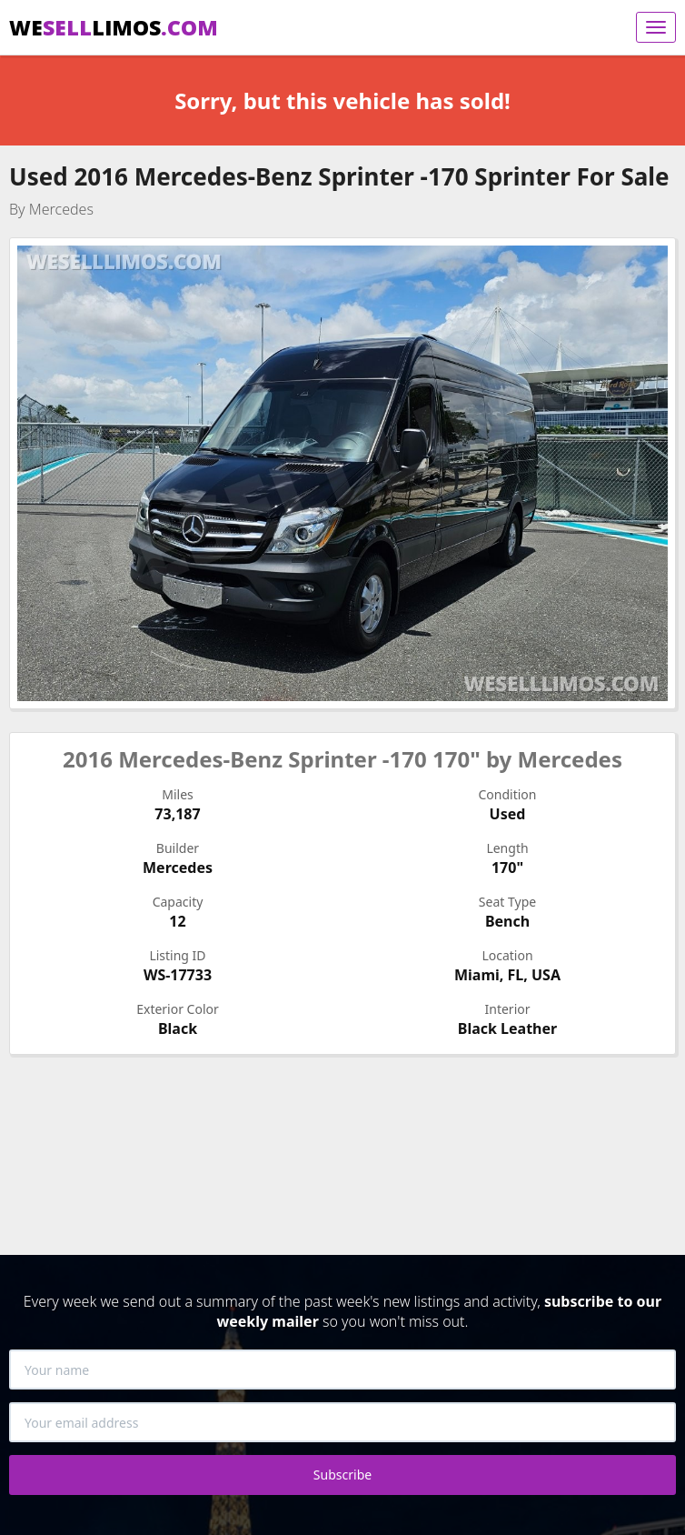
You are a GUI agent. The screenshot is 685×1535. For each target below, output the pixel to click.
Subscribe (342, 1474)
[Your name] (342, 1369)
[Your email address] (342, 1422)
